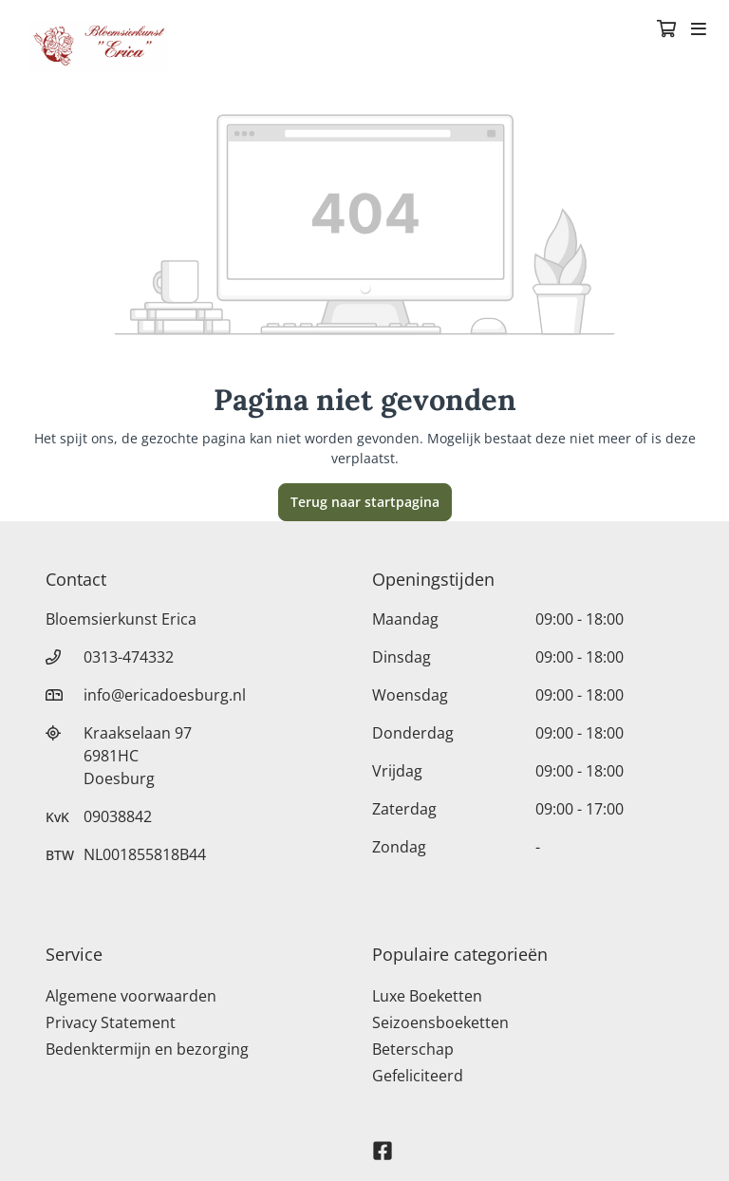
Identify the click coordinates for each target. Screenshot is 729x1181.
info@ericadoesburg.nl (165, 694)
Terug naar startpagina (364, 502)
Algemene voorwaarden (131, 995)
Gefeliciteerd (417, 1075)
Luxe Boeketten (427, 995)
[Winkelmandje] (666, 30)
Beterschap (413, 1049)
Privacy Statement (111, 1022)
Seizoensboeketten (440, 1022)
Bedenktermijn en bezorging (147, 1049)
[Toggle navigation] (698, 30)
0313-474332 (129, 657)
